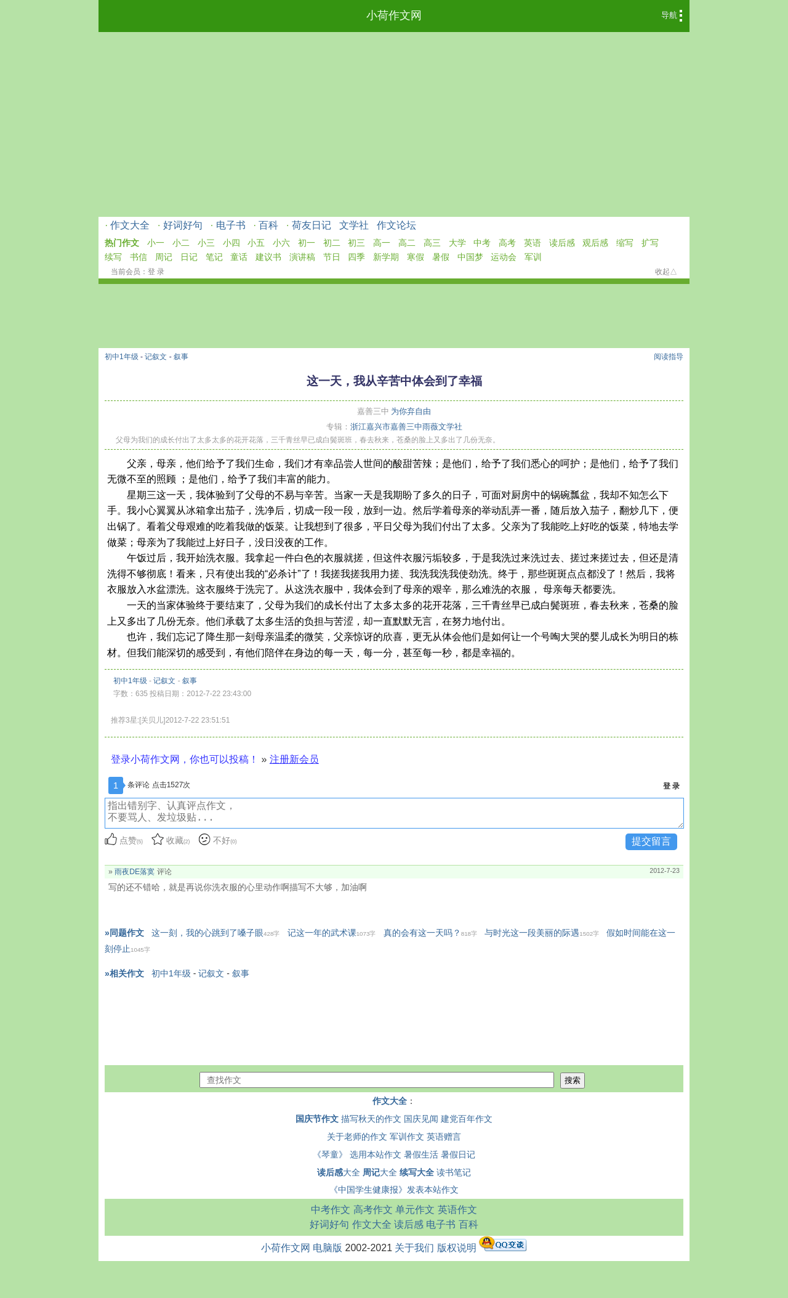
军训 (533, 257)
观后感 (595, 243)
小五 (256, 243)
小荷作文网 (394, 15)
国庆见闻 (421, 1119)
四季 (356, 257)
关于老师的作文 (357, 1137)
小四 (231, 243)
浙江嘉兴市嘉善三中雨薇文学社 (406, 426)
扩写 (650, 243)
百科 (268, 225)
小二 (181, 243)
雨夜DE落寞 (135, 871)
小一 (155, 243)
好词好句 (183, 225)
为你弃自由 (411, 411)
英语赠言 (444, 1137)
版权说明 (456, 1248)
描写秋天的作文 (371, 1119)
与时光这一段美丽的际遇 (541, 933)
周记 (163, 257)
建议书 (268, 257)
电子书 (231, 225)
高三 (432, 243)
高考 (507, 243)
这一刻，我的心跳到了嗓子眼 (215, 933)
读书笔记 (453, 1172)
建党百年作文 (466, 1119)
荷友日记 (311, 225)
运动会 (504, 257)
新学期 (386, 257)
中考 (482, 243)
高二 (407, 243)
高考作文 (373, 1209)
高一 (381, 243)
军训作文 (407, 1137)
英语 (532, 243)
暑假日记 (458, 1154)
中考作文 (330, 1209)
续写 (113, 257)
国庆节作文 (317, 1119)
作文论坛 (396, 225)
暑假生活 (421, 1154)
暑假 (440, 257)
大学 (457, 243)
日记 (189, 257)
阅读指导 (668, 356)
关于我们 (414, 1248)
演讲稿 (302, 257)
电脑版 (327, 1248)
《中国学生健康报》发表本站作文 (394, 1190)
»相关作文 (124, 973)
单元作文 (415, 1209)
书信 (138, 257)
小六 (281, 243)
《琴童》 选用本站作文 (357, 1154)
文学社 (354, 225)
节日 (331, 257)
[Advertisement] (394, 124)
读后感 (562, 243)
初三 (356, 243)
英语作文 (457, 1209)
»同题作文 (124, 933)
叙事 (181, 356)
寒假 (415, 257)
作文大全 (130, 225)
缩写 (624, 243)
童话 (238, 257)
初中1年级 (122, 356)
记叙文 (156, 356)
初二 (331, 243)
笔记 (214, 257)
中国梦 (470, 257)
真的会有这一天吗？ (430, 933)
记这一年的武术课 (331, 933)
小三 (206, 243)
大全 (338, 1172)
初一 (306, 243)
